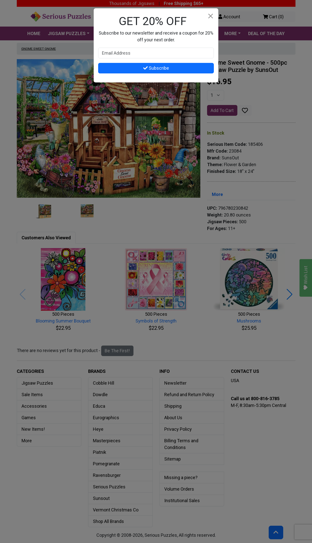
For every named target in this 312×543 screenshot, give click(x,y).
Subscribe (156, 68)
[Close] (210, 16)
